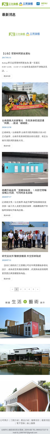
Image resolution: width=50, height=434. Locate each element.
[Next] (38, 289)
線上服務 (31, 423)
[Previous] (12, 289)
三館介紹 (14, 420)
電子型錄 (20, 423)
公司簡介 (4, 420)
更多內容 (7, 76)
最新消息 (46, 420)
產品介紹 (25, 420)
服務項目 (35, 420)
